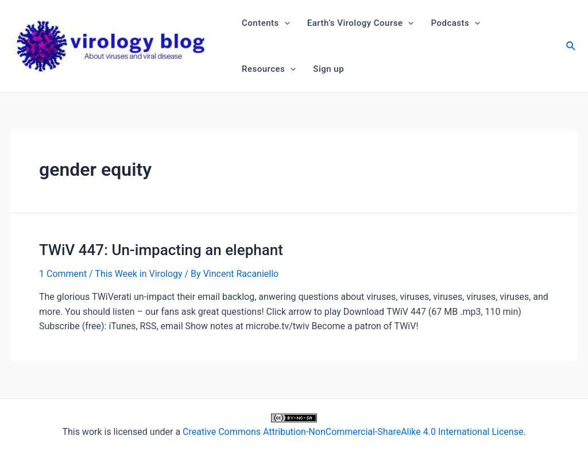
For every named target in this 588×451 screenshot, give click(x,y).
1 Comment (63, 273)
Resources (269, 69)
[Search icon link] (571, 47)
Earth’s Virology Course (360, 23)
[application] (284, 23)
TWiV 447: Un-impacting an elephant (161, 250)
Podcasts (455, 23)
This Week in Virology (138, 273)
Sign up (328, 69)
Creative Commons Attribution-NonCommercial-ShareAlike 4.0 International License (353, 431)
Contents (266, 23)
